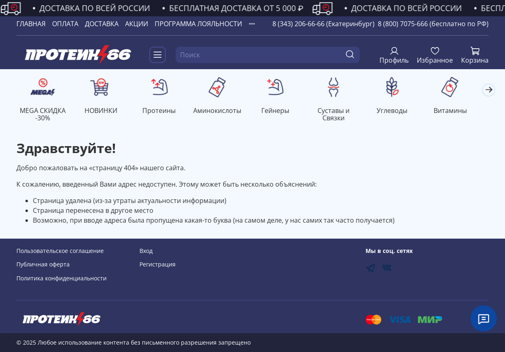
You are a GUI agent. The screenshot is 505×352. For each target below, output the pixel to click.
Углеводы (401, 111)
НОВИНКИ (103, 111)
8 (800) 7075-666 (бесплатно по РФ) (433, 23)
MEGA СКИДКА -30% (43, 115)
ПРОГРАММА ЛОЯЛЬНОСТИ (198, 23)
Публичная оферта (43, 265)
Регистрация (157, 265)
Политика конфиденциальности (61, 278)
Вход (146, 251)
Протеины (163, 111)
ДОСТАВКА (102, 23)
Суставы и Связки (342, 115)
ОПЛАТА (65, 23)
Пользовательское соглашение (60, 251)
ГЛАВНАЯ (31, 23)
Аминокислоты (223, 111)
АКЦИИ (136, 23)
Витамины (461, 111)
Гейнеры (282, 111)
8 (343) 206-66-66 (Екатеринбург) (323, 23)
